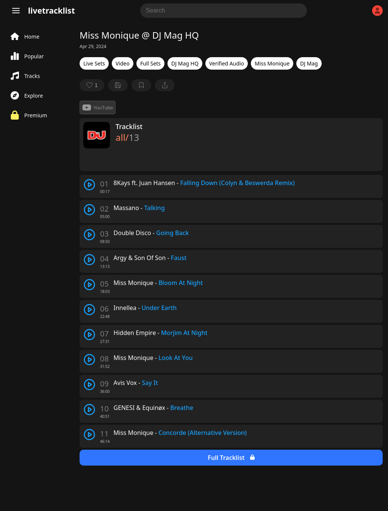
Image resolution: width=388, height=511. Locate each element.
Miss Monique (272, 63)
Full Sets (150, 63)
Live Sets (94, 63)
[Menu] (16, 10)
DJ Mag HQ (185, 63)
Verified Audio (226, 63)
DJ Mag (309, 63)
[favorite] (92, 85)
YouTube (97, 107)
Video (123, 63)
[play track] (89, 185)
